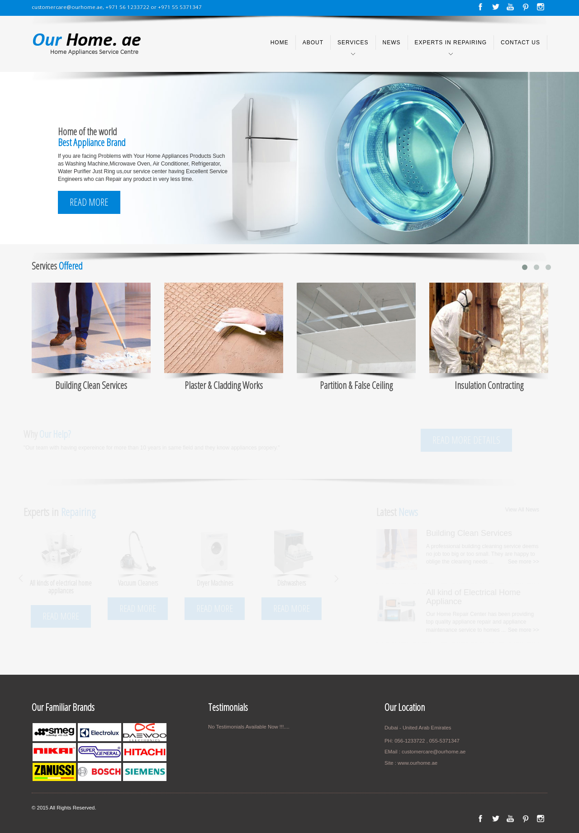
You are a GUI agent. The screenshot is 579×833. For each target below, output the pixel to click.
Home (280, 42)
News (392, 42)
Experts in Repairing (451, 42)
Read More (89, 201)
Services (352, 42)
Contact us (520, 42)
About (313, 42)
